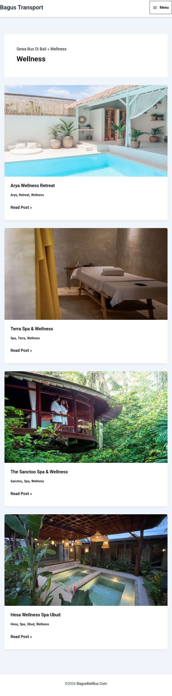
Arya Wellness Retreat (33, 185)
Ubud (30, 624)
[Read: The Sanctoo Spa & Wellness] (86, 416)
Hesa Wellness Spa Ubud (35, 614)
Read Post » (21, 207)
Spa (13, 338)
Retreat (24, 195)
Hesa (14, 624)
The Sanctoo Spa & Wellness (39, 471)
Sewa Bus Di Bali (31, 49)
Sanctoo (16, 481)
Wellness (37, 195)
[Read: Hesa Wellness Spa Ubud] (86, 559)
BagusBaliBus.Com (92, 683)
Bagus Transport (21, 7)
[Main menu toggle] (161, 7)
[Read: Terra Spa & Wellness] (86, 273)
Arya (14, 195)
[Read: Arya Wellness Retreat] (86, 130)
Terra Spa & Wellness (32, 328)
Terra (21, 338)
